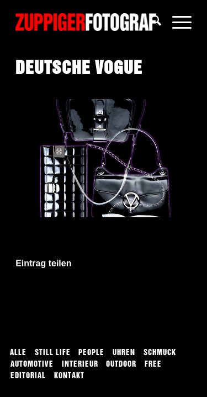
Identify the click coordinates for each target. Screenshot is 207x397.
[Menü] (176, 22)
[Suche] (150, 22)
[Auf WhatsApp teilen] (103, 295)
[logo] (85, 22)
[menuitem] (150, 22)
